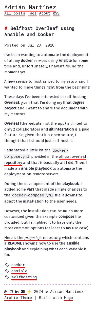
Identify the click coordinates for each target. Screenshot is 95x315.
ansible (19, 270)
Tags (32, 13)
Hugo (68, 296)
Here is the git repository (32, 237)
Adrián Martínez (30, 7)
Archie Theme (18, 296)
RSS (56, 13)
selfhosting (24, 276)
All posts (14, 13)
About (44, 13)
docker (18, 263)
